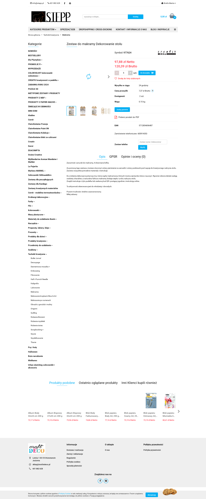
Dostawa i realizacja (75, 450)
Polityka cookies (73, 462)
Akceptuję (152, 495)
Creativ (31, 141)
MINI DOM (32, 111)
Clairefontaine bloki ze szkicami (42, 137)
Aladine (31, 115)
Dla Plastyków (35, 60)
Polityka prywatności (152, 450)
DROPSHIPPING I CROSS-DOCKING (95, 29)
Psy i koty (32, 347)
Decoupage (35, 262)
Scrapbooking (37, 330)
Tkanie (33, 342)
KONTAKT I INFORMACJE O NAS (131, 29)
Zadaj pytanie (122, 110)
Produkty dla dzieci (37, 236)
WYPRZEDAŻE (34, 68)
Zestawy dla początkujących (40, 179)
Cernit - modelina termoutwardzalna (44, 193)
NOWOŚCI (32, 51)
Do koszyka (147, 73)
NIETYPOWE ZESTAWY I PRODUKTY (44, 93)
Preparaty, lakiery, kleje (39, 228)
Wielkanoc (32, 360)
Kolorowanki (34, 210)
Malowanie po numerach (41, 300)
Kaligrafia (35, 283)
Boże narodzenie (35, 356)
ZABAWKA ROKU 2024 (38, 84)
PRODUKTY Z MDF (37, 98)
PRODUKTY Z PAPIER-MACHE (42, 102)
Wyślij (142, 147)
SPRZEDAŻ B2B (67, 29)
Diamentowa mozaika (40, 267)
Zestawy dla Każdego (37, 184)
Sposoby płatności (74, 466)
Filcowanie (35, 275)
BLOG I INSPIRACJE (160, 29)
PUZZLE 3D (33, 89)
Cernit (31, 120)
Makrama (35, 292)
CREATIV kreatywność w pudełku (43, 80)
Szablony (33, 250)
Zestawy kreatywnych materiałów (43, 188)
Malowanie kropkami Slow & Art (43, 296)
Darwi (30, 146)
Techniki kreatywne (37, 254)
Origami (34, 309)
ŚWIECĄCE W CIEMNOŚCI (39, 106)
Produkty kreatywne (37, 241)
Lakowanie (35, 288)
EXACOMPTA (34, 150)
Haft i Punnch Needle (39, 279)
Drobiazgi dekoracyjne (39, 197)
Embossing (35, 271)
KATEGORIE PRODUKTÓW (43, 29)
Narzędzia (33, 223)
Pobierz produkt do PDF (127, 117)
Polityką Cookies (65, 494)
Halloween (32, 352)
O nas (107, 450)
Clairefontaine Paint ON (38, 128)
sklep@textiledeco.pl (41, 464)
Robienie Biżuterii (38, 317)
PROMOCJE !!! (35, 64)
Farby (31, 201)
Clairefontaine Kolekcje (39, 133)
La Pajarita (33, 166)
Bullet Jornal (36, 258)
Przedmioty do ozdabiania (40, 245)
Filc (30, 206)
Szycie (33, 334)
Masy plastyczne (36, 214)
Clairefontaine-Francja (38, 124)
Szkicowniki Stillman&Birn (39, 175)
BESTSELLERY (34, 55)
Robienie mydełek (38, 321)
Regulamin (71, 458)
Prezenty (33, 232)
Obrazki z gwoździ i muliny (41, 304)
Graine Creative (35, 155)
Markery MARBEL (36, 171)
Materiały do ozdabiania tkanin (42, 219)
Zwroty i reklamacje (75, 454)
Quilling (34, 313)
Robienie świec (37, 325)
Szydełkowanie (37, 338)
